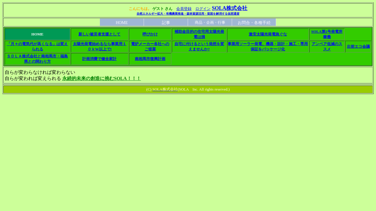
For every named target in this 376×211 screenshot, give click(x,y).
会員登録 (184, 8)
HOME (122, 23)
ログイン (203, 8)
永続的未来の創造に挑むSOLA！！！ (101, 78)
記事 (166, 23)
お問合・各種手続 (254, 23)
